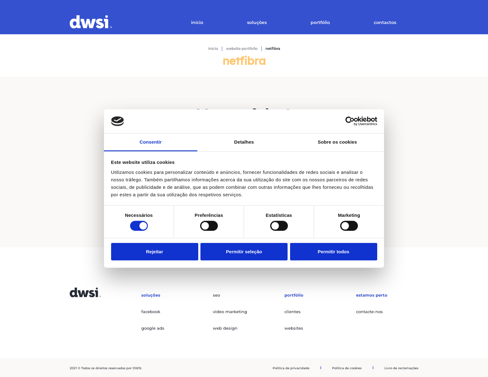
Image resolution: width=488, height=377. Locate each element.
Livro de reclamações (401, 368)
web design (225, 328)
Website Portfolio (242, 48)
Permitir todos (334, 251)
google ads (152, 328)
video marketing (230, 311)
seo (216, 295)
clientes (292, 311)
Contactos (385, 22)
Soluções (257, 22)
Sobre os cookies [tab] (337, 142)
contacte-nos (369, 311)
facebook (150, 311)
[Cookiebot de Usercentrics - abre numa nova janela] (350, 121)
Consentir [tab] (151, 142)
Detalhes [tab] (244, 142)
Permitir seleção (244, 251)
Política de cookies (347, 368)
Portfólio (320, 22)
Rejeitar (154, 251)
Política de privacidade (291, 368)
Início (197, 22)
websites (293, 328)
